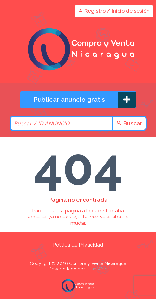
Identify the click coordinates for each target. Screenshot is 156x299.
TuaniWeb (96, 268)
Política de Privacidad (78, 245)
